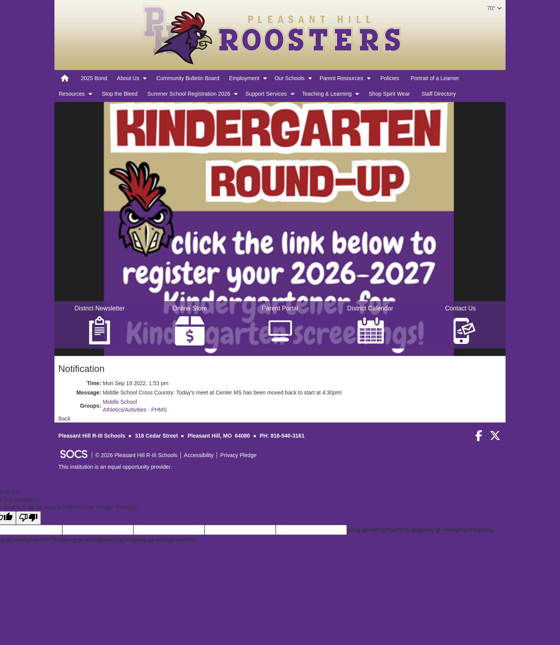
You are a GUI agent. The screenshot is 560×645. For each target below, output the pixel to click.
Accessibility (199, 455)
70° (494, 8)
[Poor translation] (28, 518)
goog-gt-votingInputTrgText (97, 539)
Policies (389, 78)
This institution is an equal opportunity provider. (115, 467)
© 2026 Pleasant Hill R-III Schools (136, 455)
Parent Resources (341, 78)
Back (64, 418)
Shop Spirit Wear (389, 94)
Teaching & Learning (327, 94)
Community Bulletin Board (187, 78)
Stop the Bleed (120, 94)
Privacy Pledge (238, 455)
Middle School (120, 402)
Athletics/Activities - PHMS (135, 410)
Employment (244, 78)
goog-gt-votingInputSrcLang (383, 530)
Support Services (266, 94)
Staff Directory (439, 94)
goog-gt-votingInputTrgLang (457, 530)
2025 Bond (94, 78)
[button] (144, 78)
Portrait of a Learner (435, 78)
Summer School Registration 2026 (188, 94)
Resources (72, 94)
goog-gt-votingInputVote (164, 539)
